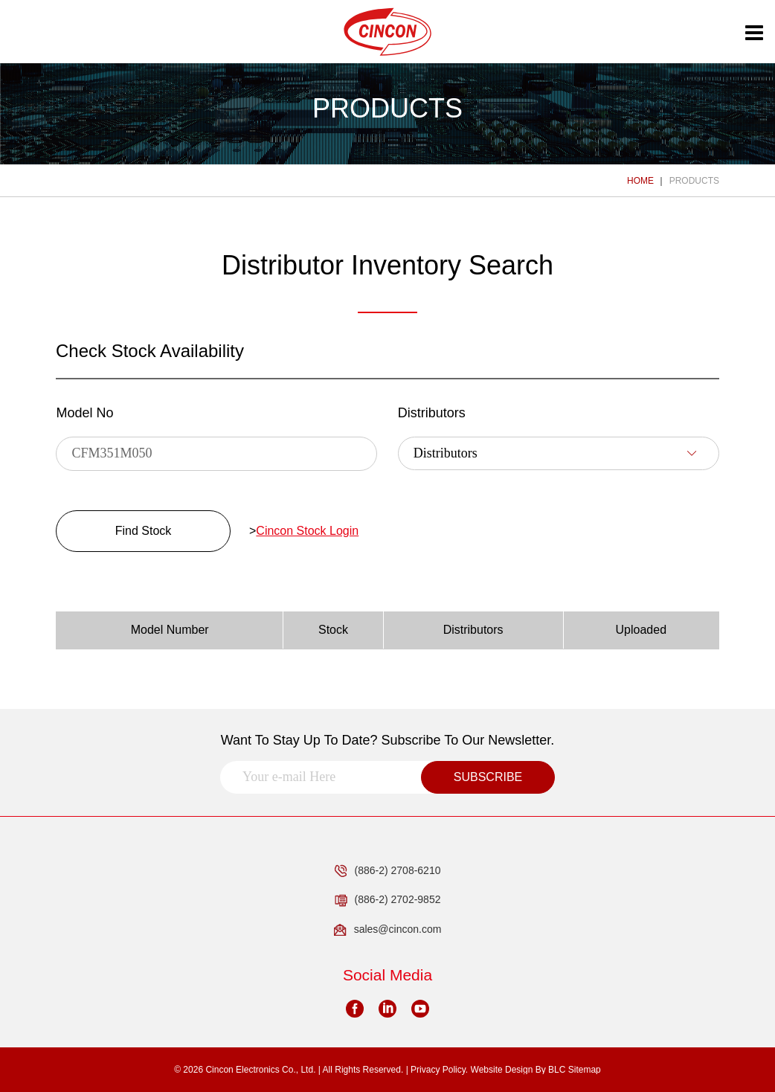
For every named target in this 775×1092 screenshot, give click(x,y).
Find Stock (143, 530)
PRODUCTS (694, 181)
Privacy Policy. (439, 1069)
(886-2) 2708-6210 (388, 871)
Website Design (502, 1069)
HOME (640, 181)
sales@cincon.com (388, 930)
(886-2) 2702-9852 (388, 900)
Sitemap (584, 1069)
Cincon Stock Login (307, 530)
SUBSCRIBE (488, 777)
